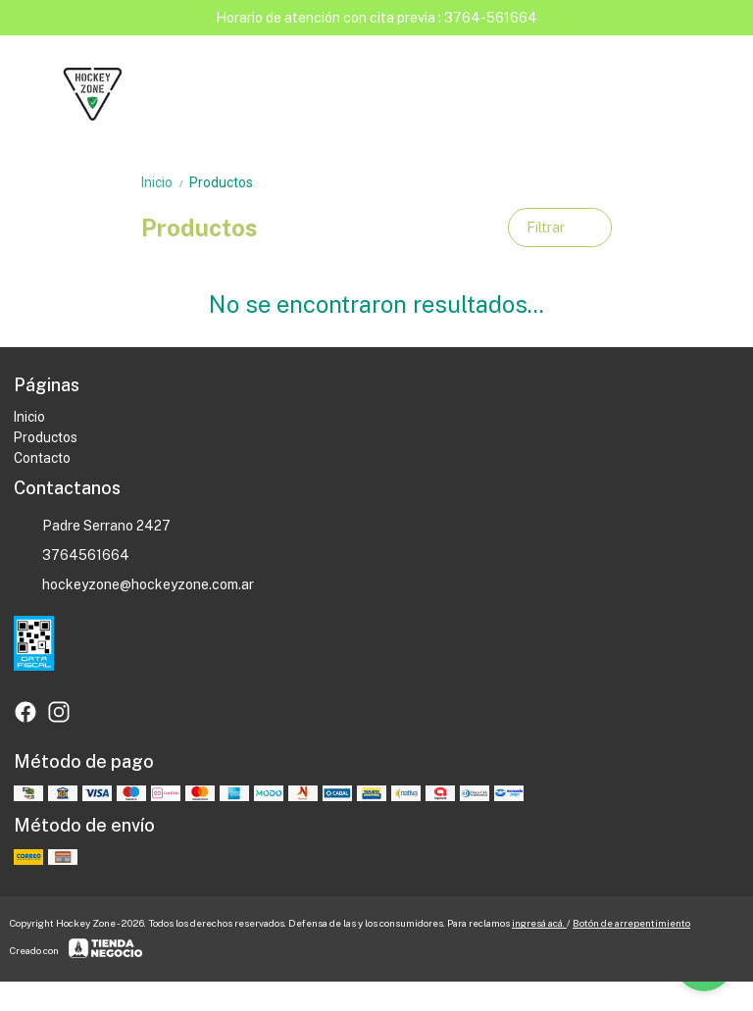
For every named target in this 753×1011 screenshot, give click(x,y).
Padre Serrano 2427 (92, 526)
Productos (221, 182)
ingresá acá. (539, 923)
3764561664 (71, 556)
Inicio (165, 182)
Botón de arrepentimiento (631, 923)
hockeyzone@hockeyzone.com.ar (134, 585)
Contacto (42, 458)
